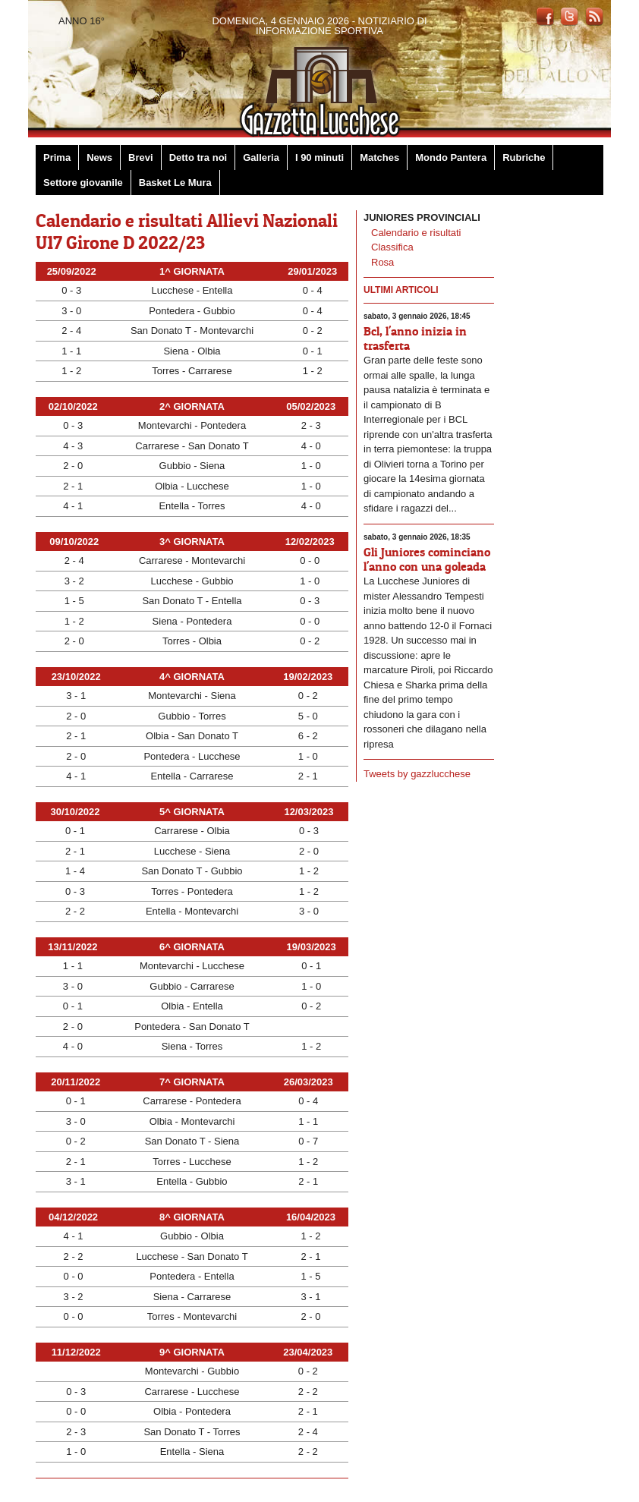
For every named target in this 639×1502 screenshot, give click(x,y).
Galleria (261, 157)
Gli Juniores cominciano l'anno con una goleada (427, 559)
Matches (379, 157)
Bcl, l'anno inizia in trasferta (415, 338)
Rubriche (523, 157)
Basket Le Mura (175, 182)
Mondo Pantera (450, 157)
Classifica (392, 247)
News (99, 157)
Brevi (140, 157)
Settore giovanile (83, 182)
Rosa (382, 262)
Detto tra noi (198, 157)
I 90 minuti (319, 157)
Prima (57, 157)
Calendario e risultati (416, 232)
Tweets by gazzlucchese (417, 773)
